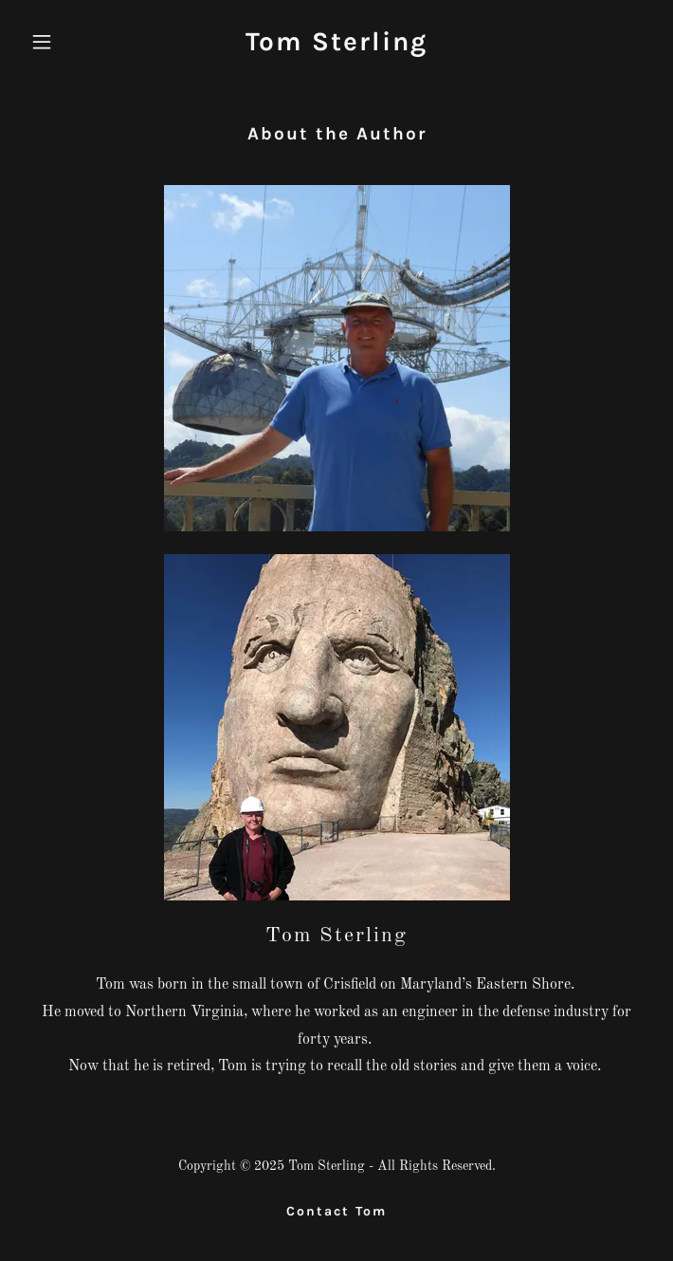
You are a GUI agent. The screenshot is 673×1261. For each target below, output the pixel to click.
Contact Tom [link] (336, 1211)
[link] (336, 46)
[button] (70, 42)
